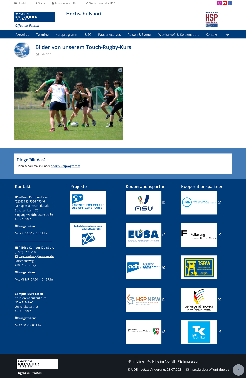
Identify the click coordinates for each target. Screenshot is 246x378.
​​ (143, 267)
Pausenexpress (109, 34)
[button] (22, 3)
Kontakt (211, 34)
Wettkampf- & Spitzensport (178, 34)
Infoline (136, 361)
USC (88, 34)
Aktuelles (22, 34)
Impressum (189, 361)
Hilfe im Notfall (161, 361)
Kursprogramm (66, 34)
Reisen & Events (140, 34)
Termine (42, 34)
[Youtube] (225, 3)
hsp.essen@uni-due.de (34, 206)
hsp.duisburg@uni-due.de (36, 256)
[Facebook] (230, 3)
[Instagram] (219, 3)
